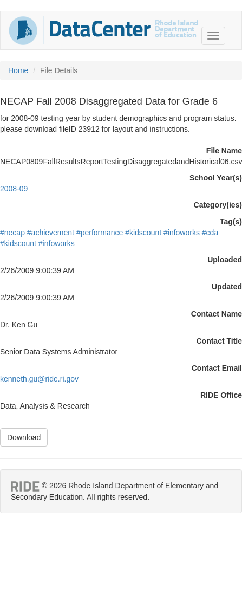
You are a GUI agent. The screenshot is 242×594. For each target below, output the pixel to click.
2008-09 (14, 188)
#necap (12, 232)
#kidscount (143, 232)
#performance (99, 232)
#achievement (50, 232)
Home (18, 70)
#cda (210, 232)
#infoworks (181, 232)
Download (24, 437)
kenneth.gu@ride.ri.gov (39, 379)
